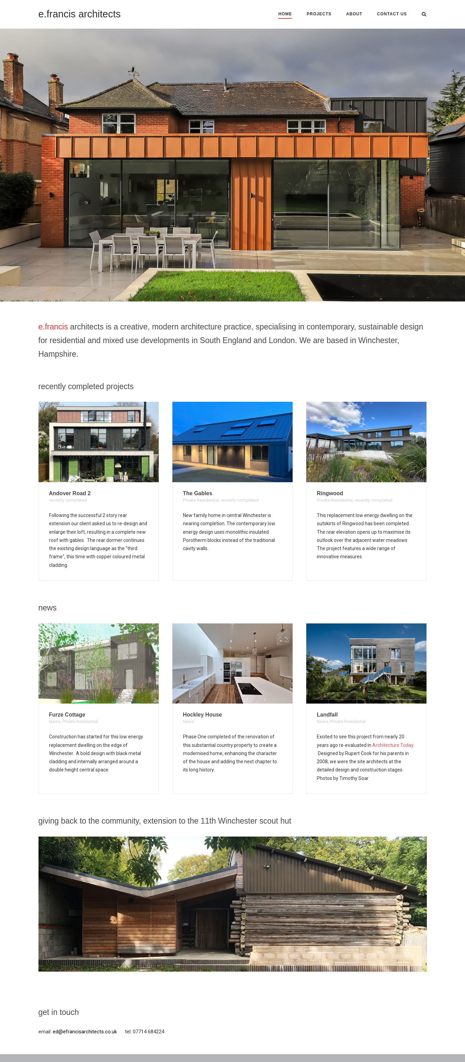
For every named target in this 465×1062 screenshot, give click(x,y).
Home (285, 14)
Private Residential (201, 500)
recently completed (68, 500)
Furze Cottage (67, 715)
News (54, 721)
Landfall (327, 715)
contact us (392, 14)
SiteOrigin (263, 1057)
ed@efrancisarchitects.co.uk (85, 1032)
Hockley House (202, 715)
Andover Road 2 (70, 493)
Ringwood (330, 493)
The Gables (197, 493)
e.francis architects (79, 14)
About (354, 14)
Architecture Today (392, 745)
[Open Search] (424, 14)
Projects (319, 14)
